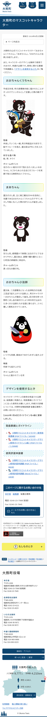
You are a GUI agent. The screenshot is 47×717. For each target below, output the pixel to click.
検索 (32, 6)
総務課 (16, 494)
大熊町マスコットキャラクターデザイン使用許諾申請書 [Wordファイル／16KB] (25, 473)
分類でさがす (22, 559)
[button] (23, 546)
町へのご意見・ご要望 (23, 657)
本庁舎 (8, 494)
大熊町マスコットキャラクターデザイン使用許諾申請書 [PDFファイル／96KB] (25, 463)
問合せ (22, 6)
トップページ (12, 559)
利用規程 (5, 704)
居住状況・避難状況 (24, 695)
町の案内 (39, 559)
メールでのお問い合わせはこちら (23, 511)
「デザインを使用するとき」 (25, 69)
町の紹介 (11, 561)
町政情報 (32, 559)
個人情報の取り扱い (19, 704)
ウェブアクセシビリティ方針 (12, 708)
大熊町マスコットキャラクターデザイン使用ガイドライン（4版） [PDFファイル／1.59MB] (25, 442)
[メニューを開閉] (42, 5)
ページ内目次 (14, 42)
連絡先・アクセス (24, 651)
